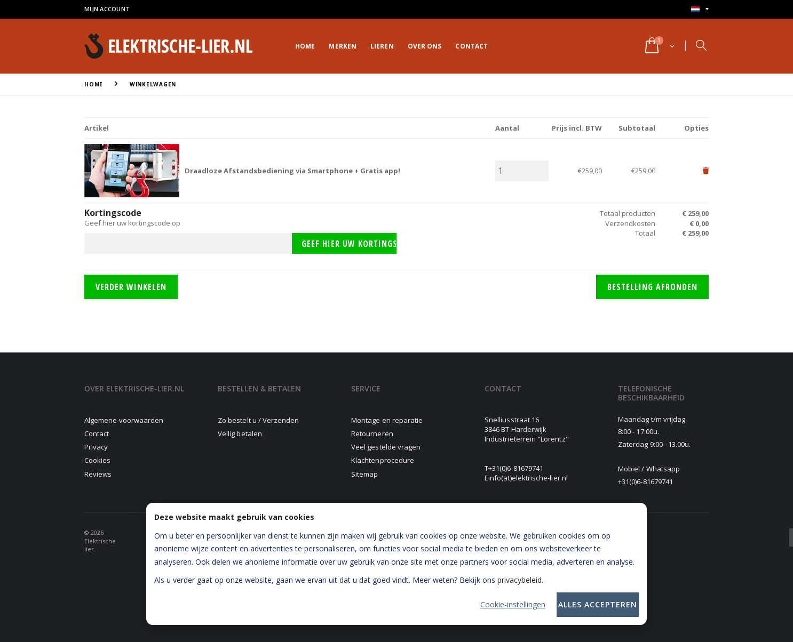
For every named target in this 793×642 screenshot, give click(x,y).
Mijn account (107, 9)
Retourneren (372, 433)
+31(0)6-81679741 (515, 468)
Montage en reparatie (387, 420)
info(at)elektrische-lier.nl (528, 478)
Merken (342, 46)
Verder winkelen (131, 287)
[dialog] (396, 564)
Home (305, 46)
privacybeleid (519, 580)
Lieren (382, 46)
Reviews (98, 474)
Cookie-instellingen (512, 604)
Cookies (97, 460)
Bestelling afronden (652, 287)
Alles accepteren (597, 604)
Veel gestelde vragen (386, 447)
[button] (659, 46)
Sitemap (364, 474)
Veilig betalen (240, 433)
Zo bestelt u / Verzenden (258, 420)
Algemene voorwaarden (123, 420)
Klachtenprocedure (382, 460)
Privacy (96, 447)
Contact (471, 46)
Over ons (425, 46)
